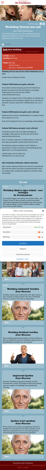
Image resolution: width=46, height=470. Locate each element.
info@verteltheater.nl (38, 465)
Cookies (25, 467)
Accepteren (23, 243)
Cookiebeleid (20, 259)
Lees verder (8, 44)
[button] (43, 211)
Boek (5, 50)
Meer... (7, 279)
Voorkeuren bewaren (23, 254)
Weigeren (23, 249)
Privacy (27, 259)
